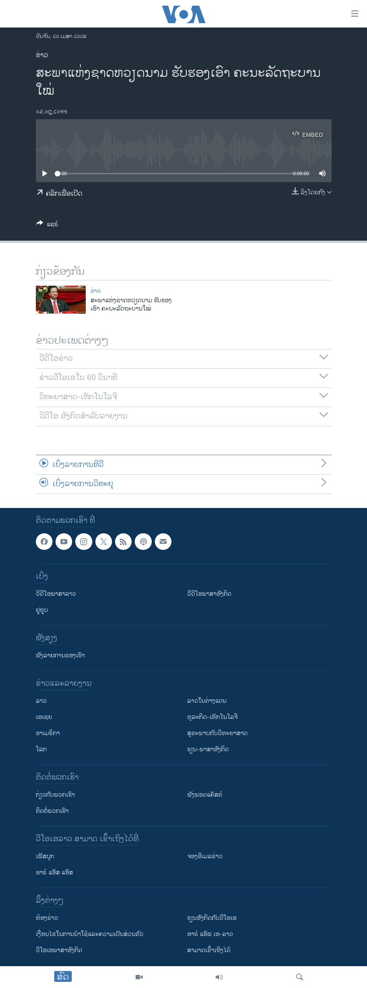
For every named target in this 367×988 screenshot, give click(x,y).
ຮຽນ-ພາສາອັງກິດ (208, 749)
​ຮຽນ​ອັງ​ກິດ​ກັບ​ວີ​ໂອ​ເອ (212, 917)
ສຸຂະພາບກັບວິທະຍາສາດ (217, 733)
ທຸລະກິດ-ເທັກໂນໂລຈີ (212, 717)
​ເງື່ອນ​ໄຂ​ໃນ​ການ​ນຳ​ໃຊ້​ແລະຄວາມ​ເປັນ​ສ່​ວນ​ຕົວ (89, 934)
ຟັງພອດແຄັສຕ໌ (204, 794)
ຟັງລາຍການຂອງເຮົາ (60, 655)
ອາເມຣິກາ (48, 733)
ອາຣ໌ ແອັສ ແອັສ (54, 872)
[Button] (47, 226)
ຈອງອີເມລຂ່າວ (205, 856)
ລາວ (41, 700)
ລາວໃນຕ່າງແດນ (207, 700)
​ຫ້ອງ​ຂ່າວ (47, 917)
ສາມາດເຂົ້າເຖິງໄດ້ (209, 950)
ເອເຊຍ (44, 717)
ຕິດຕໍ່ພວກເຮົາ (52, 810)
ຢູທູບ (42, 610)
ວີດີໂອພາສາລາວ (56, 593)
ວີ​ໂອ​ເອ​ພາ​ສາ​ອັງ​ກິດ (59, 950)
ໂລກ (41, 749)
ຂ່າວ (42, 55)
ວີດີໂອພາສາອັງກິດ (209, 593)
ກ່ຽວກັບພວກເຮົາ (55, 794)
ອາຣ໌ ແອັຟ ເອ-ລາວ (210, 934)
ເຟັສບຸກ (45, 856)
